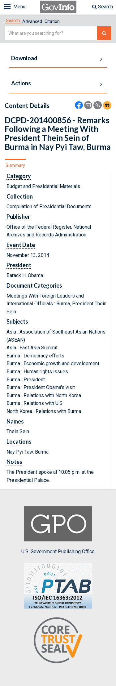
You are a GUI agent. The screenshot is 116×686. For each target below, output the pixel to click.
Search (102, 7)
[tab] (13, 20)
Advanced (32, 21)
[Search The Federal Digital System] (104, 33)
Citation (52, 21)
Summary (15, 165)
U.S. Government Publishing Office (58, 530)
